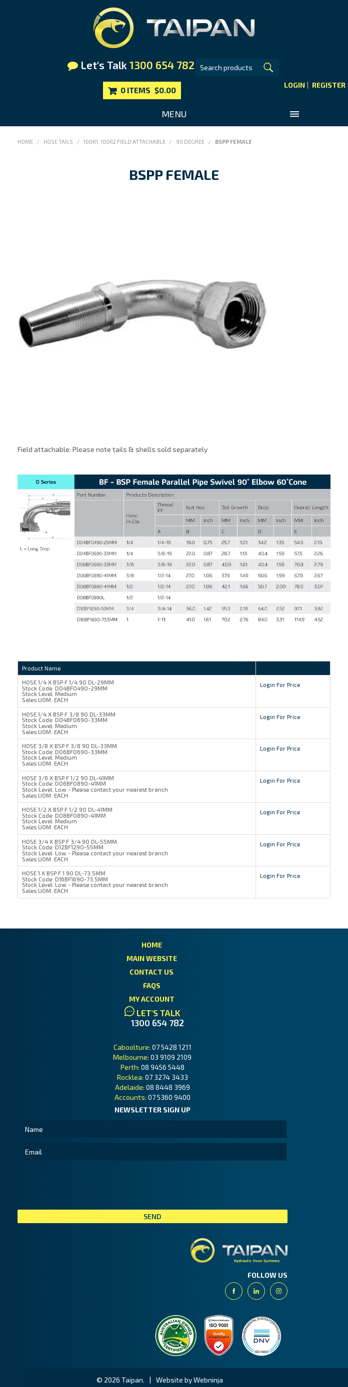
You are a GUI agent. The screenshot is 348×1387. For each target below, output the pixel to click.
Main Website (151, 958)
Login (294, 85)
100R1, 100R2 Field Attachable (125, 141)
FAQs (151, 985)
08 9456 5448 (162, 1067)
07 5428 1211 (172, 1047)
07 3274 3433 (166, 1077)
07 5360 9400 (169, 1097)
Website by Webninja (189, 1379)
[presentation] (94, 1185)
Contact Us (152, 972)
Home (25, 141)
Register (329, 85)
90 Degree (190, 141)
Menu (174, 113)
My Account (151, 999)
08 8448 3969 (168, 1087)
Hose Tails (58, 141)
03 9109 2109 (171, 1057)
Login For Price (280, 684)
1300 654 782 (157, 1023)
